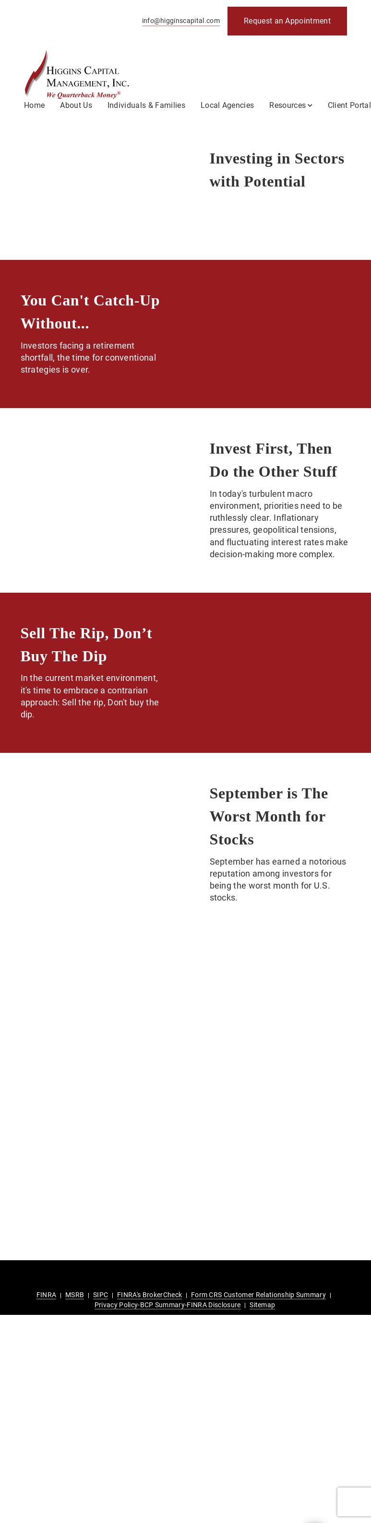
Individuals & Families (146, 105)
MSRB (74, 1295)
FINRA (46, 1295)
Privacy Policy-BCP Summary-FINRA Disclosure (168, 1305)
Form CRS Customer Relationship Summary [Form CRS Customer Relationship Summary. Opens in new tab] (258, 1295)
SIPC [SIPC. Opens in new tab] (100, 1295)
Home (34, 105)
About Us (76, 105)
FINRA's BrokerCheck (149, 1295)
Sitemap (262, 1305)
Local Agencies (227, 105)
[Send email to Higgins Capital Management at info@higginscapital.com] (179, 21)
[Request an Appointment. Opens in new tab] (287, 21)
